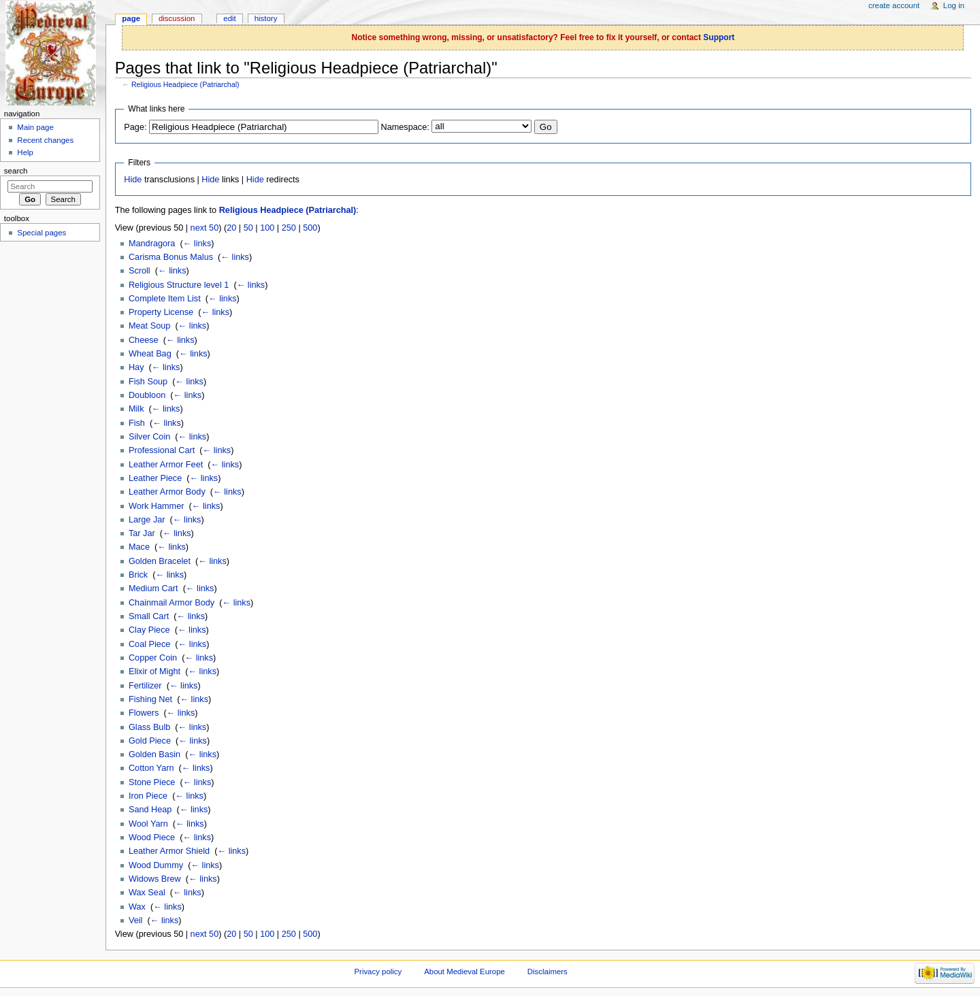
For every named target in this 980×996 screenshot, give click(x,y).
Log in (953, 5)
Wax (137, 907)
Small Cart (149, 616)
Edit (229, 18)
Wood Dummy (156, 865)
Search (16, 171)
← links (197, 243)
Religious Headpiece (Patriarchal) (185, 84)
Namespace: (405, 127)
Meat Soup (149, 326)
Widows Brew (155, 879)
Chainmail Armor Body (171, 603)
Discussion (177, 18)
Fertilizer (145, 686)
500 (310, 228)
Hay (136, 367)
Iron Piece (148, 796)
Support (718, 37)
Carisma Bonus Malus (171, 257)
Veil (135, 920)
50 (248, 228)
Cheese (144, 340)
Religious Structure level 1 (179, 285)
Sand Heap (150, 809)
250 (289, 228)
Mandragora (152, 243)
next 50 (205, 228)
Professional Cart (162, 450)
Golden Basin (154, 754)
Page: (135, 127)
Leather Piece (155, 478)
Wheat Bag (150, 354)
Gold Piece (150, 741)
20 (231, 228)
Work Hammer (156, 506)
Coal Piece (149, 644)
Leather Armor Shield (169, 851)
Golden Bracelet (160, 561)
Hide (133, 179)
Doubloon (147, 395)
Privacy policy (378, 971)
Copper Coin (153, 658)
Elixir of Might (154, 671)
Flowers (144, 713)
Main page (35, 127)
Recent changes (45, 140)
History (266, 18)
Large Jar (147, 520)
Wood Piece (152, 837)
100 (267, 228)
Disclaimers (547, 971)
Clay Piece (149, 630)
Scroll (139, 271)
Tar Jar (142, 533)
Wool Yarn (148, 824)
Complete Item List (165, 298)
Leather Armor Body (167, 492)
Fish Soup (148, 381)
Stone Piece (152, 782)
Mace (139, 547)
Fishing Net (150, 699)
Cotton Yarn (151, 768)
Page (131, 18)
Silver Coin (149, 437)
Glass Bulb (149, 727)
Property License (161, 312)
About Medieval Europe (464, 971)
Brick (138, 575)
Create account (893, 5)
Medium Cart (153, 588)
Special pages (41, 233)
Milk (136, 409)
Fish (137, 423)
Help (25, 152)
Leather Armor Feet (166, 464)
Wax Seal (147, 892)
